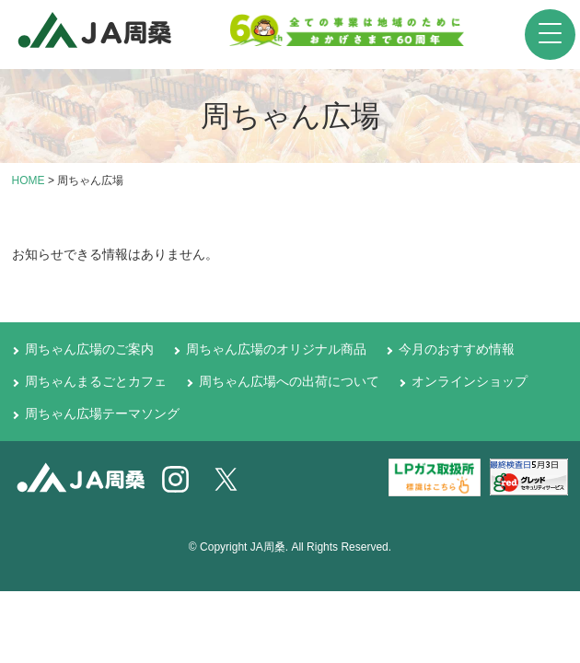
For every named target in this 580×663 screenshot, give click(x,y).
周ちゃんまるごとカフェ (96, 381)
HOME (28, 180)
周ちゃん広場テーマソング (102, 413)
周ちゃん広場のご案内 (89, 349)
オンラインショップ (470, 381)
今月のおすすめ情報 (457, 349)
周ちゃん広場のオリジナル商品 (276, 349)
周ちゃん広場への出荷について (289, 381)
